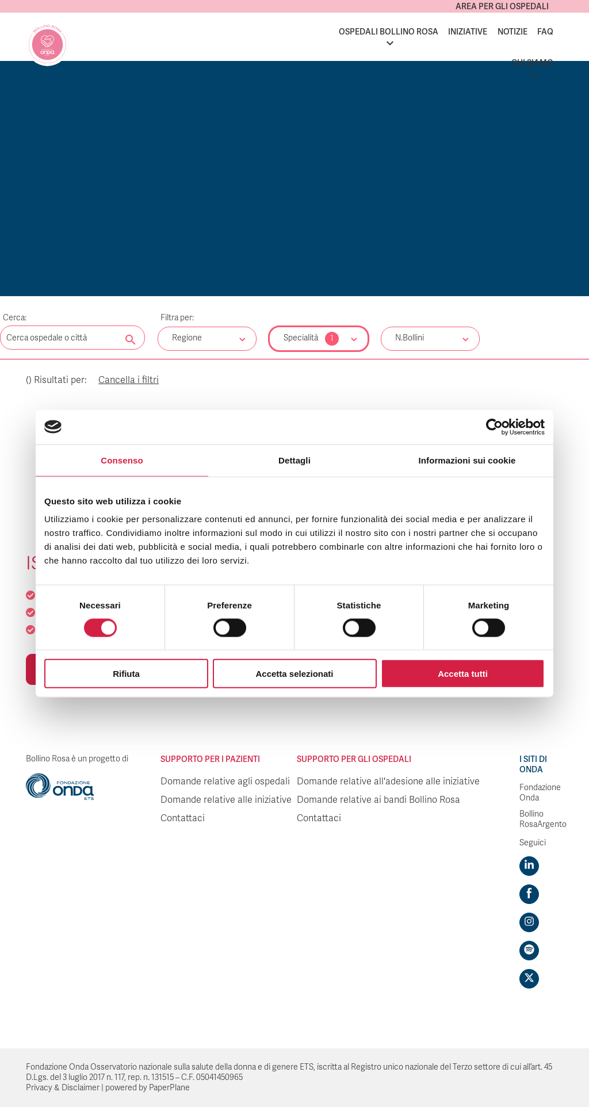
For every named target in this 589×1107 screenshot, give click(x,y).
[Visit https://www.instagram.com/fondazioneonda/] (529, 922)
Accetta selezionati (294, 674)
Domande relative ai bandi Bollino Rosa (378, 800)
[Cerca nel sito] (130, 340)
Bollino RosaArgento (543, 819)
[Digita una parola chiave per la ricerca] (72, 337)
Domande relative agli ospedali (225, 781)
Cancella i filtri (128, 380)
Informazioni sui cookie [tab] (467, 460)
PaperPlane (169, 1088)
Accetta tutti (463, 674)
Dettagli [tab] (294, 460)
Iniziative (467, 31)
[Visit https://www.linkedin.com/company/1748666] (529, 866)
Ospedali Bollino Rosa (388, 31)
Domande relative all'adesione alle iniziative (388, 781)
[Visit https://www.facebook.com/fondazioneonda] (529, 894)
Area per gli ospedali (502, 6)
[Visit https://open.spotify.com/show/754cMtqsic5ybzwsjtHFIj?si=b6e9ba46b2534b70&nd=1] (529, 950)
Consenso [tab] (122, 460)
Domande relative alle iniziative (226, 800)
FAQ (545, 31)
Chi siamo (532, 63)
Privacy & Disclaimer (63, 1088)
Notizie (512, 31)
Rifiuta (126, 674)
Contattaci (182, 818)
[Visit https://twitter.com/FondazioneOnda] (529, 979)
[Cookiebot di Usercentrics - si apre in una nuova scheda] (494, 426)
